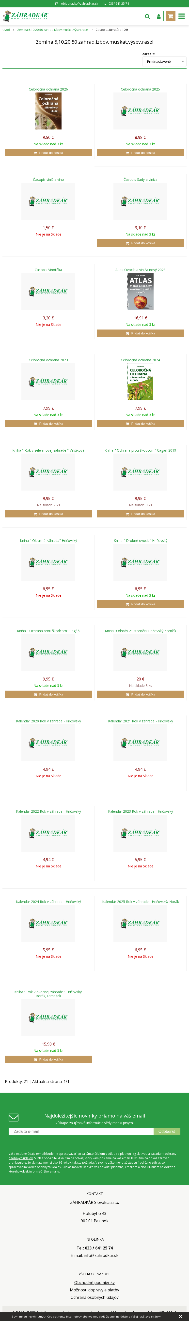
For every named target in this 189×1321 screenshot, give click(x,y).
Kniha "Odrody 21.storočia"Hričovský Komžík (140, 631)
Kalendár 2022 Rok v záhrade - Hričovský (48, 811)
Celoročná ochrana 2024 (140, 360)
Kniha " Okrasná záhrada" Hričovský (48, 541)
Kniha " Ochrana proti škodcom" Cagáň (48, 631)
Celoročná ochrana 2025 (140, 89)
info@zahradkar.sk (101, 1255)
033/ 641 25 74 (119, 3)
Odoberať (166, 1131)
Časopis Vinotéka (48, 270)
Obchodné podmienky (94, 1282)
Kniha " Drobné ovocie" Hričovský (140, 541)
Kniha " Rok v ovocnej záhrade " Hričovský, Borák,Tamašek (48, 994)
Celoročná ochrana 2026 (48, 89)
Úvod (6, 30)
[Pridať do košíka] (48, 152)
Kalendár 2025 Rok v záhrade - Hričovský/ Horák (140, 902)
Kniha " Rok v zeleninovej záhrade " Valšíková (48, 450)
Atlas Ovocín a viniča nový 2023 (140, 270)
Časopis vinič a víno (48, 180)
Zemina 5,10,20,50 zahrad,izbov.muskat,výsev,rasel (53, 30)
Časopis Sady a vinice (141, 180)
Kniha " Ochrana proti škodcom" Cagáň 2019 (140, 450)
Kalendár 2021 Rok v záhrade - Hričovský (140, 721)
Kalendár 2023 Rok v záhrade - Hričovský (140, 811)
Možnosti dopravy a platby (94, 1290)
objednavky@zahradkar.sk (79, 3)
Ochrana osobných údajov (95, 1297)
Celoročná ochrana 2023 (48, 360)
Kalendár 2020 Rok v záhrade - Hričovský (48, 721)
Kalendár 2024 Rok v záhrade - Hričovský (48, 902)
